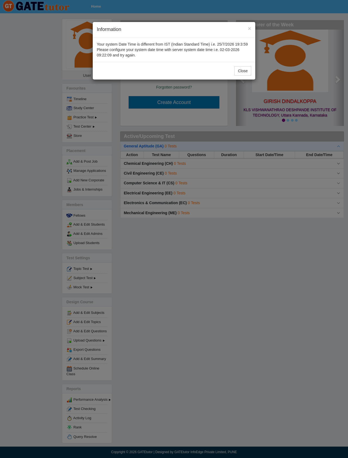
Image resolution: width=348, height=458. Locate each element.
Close (243, 71)
